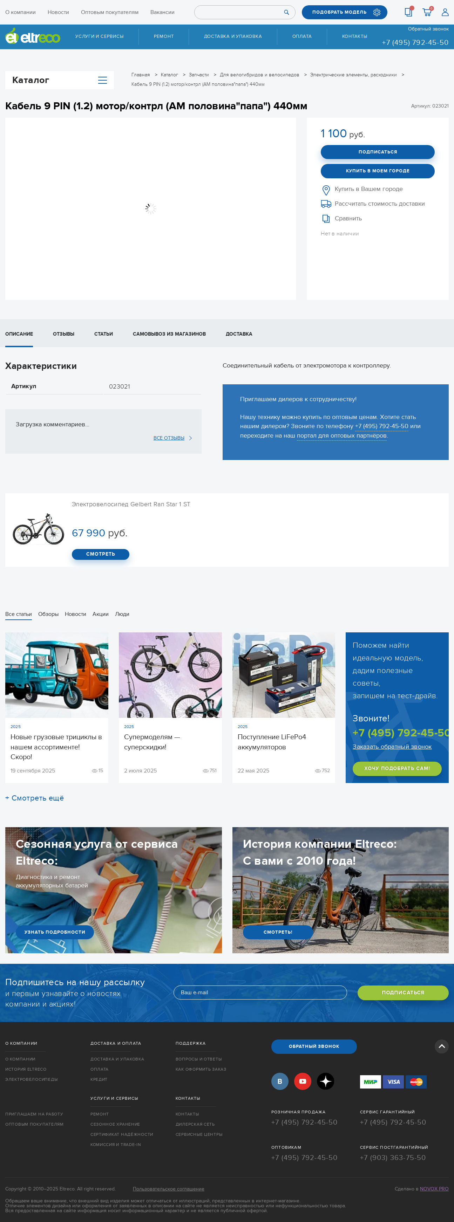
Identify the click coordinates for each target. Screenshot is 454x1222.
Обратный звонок (428, 29)
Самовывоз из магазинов (169, 334)
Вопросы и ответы (199, 1059)
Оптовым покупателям (109, 12)
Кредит (99, 1079)
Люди (122, 614)
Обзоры (48, 614)
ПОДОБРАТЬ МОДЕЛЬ (339, 12)
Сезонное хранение (115, 1123)
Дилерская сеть (195, 1123)
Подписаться (378, 152)
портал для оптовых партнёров (342, 435)
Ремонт (164, 36)
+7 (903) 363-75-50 (393, 1156)
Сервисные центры (199, 1133)
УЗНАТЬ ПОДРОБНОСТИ (55, 932)
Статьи (103, 334)
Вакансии (162, 12)
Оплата (302, 36)
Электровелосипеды (31, 1079)
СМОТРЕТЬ (100, 554)
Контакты (354, 36)
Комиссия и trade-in (115, 1143)
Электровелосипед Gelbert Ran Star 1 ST (131, 504)
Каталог (59, 79)
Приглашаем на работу (34, 1113)
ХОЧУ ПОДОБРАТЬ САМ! (397, 769)
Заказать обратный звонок (392, 747)
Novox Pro (434, 1187)
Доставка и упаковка (233, 36)
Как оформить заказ (201, 1069)
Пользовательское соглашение (168, 1187)
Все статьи (18, 614)
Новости (58, 12)
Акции (101, 614)
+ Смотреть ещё (34, 798)
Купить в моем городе (378, 171)
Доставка (239, 334)
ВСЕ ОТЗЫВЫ (169, 438)
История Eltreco (26, 1069)
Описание (19, 334)
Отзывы (63, 334)
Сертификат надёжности (121, 1133)
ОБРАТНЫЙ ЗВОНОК (314, 1047)
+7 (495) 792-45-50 (415, 43)
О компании (20, 12)
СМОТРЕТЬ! (278, 932)
